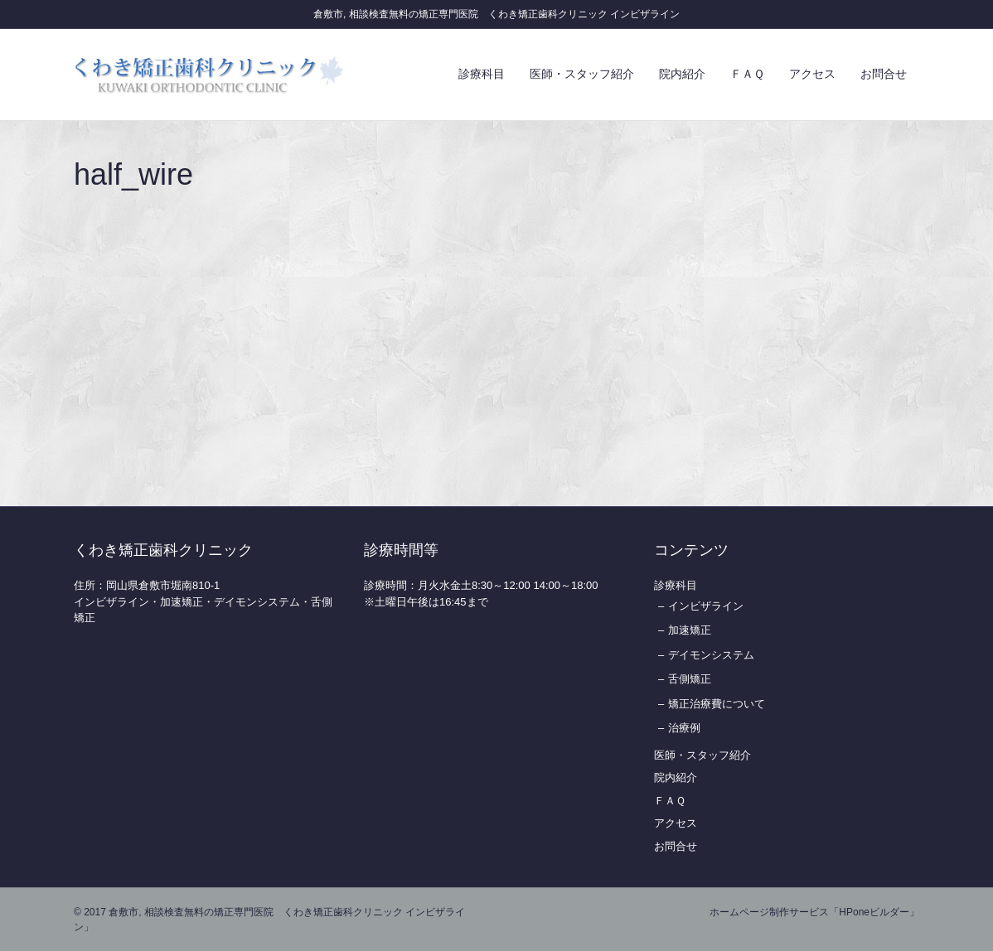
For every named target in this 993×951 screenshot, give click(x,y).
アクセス (812, 73)
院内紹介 (682, 73)
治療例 (684, 728)
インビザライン (706, 606)
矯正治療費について (716, 704)
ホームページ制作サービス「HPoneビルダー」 (814, 912)
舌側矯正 (689, 679)
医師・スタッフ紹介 (582, 73)
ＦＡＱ (747, 73)
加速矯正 (689, 630)
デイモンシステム (711, 655)
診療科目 (481, 73)
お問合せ (883, 73)
